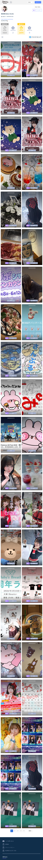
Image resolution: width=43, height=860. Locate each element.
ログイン (38, 2)
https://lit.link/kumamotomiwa (7, 19)
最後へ (30, 830)
